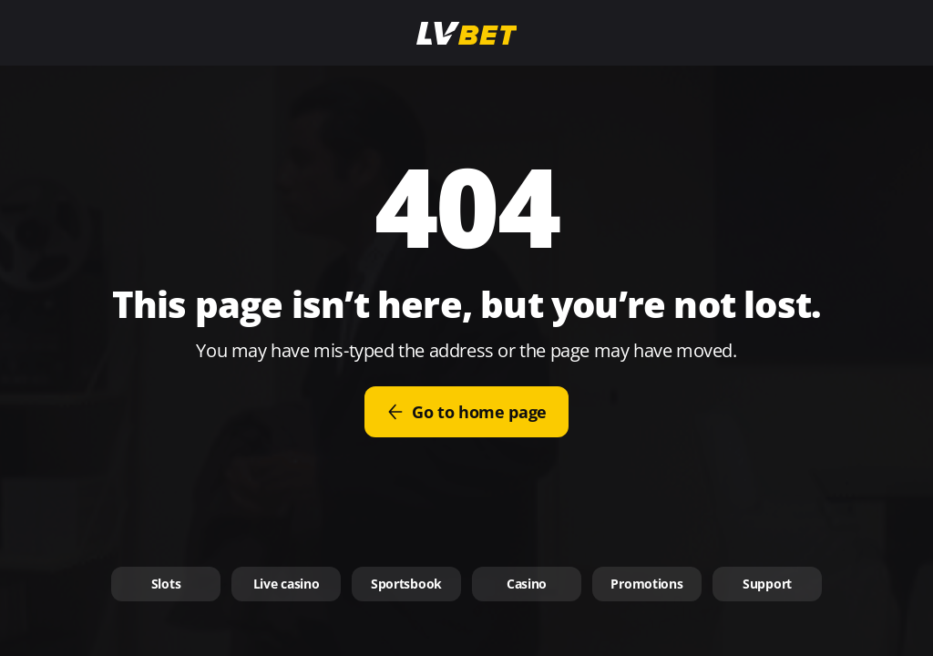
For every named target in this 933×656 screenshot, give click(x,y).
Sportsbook (406, 583)
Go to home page (466, 412)
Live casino (286, 583)
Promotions (646, 583)
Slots (166, 583)
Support (767, 583)
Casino (527, 583)
